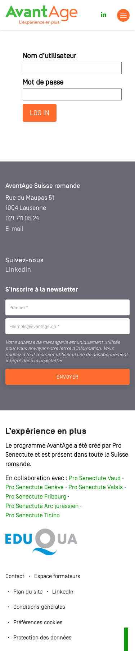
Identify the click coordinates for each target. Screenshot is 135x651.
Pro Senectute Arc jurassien (42, 506)
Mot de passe (43, 82)
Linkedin (18, 270)
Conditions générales (39, 607)
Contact (14, 576)
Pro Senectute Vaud (95, 478)
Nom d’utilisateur (49, 56)
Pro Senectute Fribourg (35, 497)
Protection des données (42, 638)
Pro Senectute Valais (95, 487)
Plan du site (27, 592)
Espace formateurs (57, 576)
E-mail (14, 229)
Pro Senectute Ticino (32, 515)
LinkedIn (62, 592)
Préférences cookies (38, 622)
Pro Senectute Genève (34, 487)
